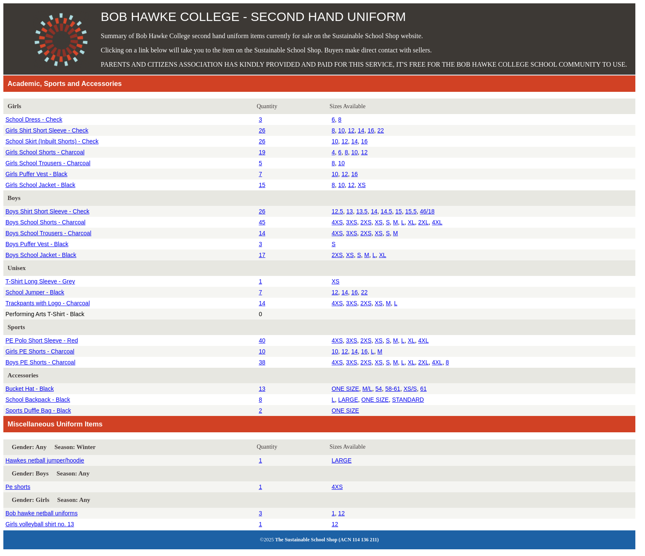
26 (262, 130)
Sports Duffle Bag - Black (38, 410)
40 (262, 340)
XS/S (410, 388)
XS (362, 185)
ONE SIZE (345, 388)
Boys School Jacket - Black (40, 255)
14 (361, 130)
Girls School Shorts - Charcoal (44, 152)
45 (262, 222)
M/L (367, 388)
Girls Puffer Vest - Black (36, 174)
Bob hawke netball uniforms (41, 513)
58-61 (392, 388)
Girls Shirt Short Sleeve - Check (47, 130)
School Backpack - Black (37, 399)
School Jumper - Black (34, 292)
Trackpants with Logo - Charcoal (47, 303)
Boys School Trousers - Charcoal (48, 233)
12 (351, 130)
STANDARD (408, 399)
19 (262, 152)
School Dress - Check (33, 119)
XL (411, 222)
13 (349, 211)
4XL (437, 222)
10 (341, 130)
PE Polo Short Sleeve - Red (41, 340)
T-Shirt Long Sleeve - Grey (40, 281)
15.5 (410, 211)
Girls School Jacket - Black (40, 185)
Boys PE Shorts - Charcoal (40, 362)
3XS (351, 222)
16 (371, 130)
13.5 (362, 211)
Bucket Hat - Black (29, 388)
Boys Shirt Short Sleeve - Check (47, 211)
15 (262, 185)
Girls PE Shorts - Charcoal (39, 351)
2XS (365, 222)
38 (262, 362)
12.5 (337, 211)
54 (379, 388)
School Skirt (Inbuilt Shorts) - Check (52, 141)
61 (423, 388)
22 (380, 130)
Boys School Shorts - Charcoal (45, 222)
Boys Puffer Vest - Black (36, 244)
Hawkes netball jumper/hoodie (44, 460)
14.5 (386, 211)
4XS (337, 222)
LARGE (348, 399)
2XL (423, 222)
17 (262, 255)
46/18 (427, 211)
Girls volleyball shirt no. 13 (39, 524)
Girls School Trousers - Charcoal (47, 163)
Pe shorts (17, 486)
